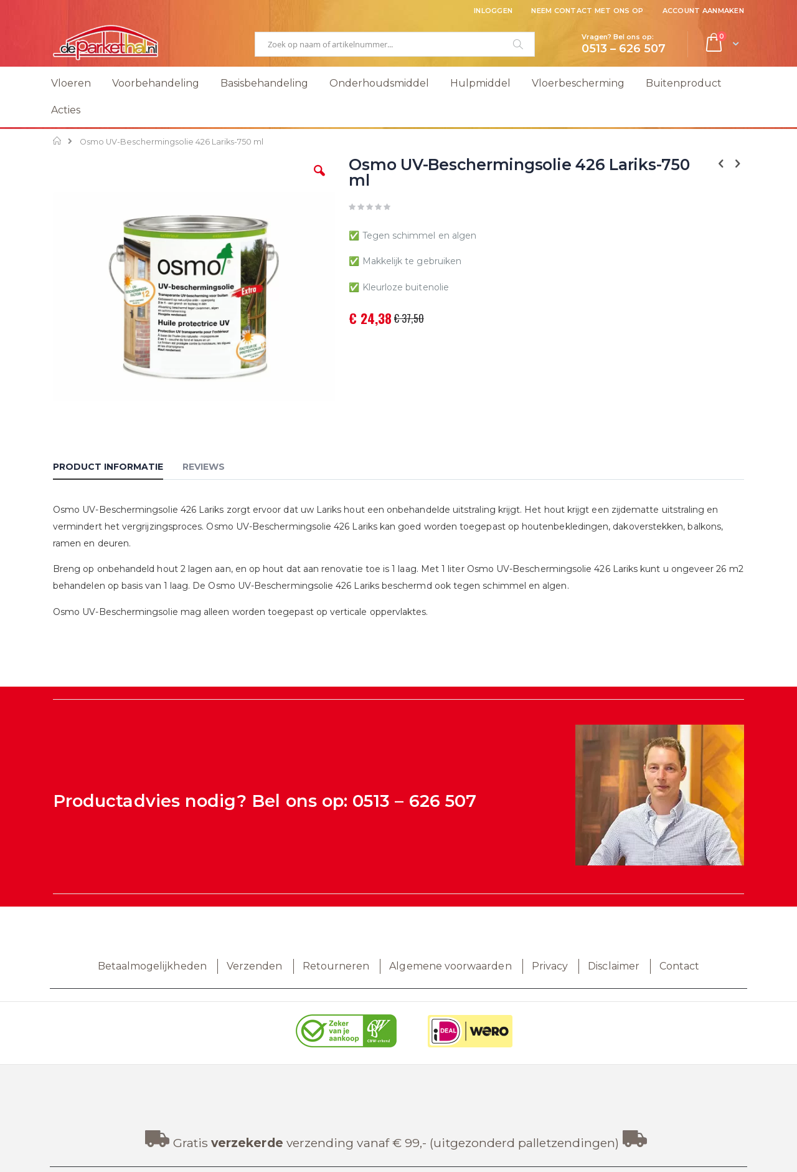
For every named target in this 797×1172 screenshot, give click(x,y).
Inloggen (493, 10)
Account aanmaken (703, 10)
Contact (679, 966)
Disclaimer (613, 966)
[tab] (117, 468)
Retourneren (336, 966)
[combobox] (395, 44)
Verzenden (255, 966)
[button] (319, 180)
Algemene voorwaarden (450, 966)
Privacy (550, 966)
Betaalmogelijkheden (152, 966)
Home (57, 140)
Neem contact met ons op (587, 10)
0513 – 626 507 (414, 801)
